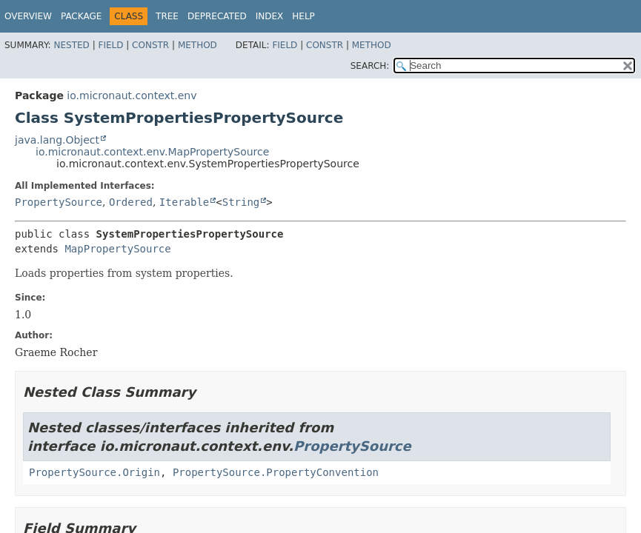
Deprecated (217, 16)
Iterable (184, 202)
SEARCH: (370, 66)
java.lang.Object (57, 140)
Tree (167, 16)
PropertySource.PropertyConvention (276, 472)
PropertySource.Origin (94, 472)
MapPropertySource (117, 249)
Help (303, 16)
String (241, 202)
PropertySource (58, 202)
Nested (71, 45)
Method (197, 45)
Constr (150, 45)
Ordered (131, 202)
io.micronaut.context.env (131, 95)
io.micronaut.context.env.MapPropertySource (152, 152)
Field (110, 45)
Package (81, 16)
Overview (28, 16)
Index (270, 16)
